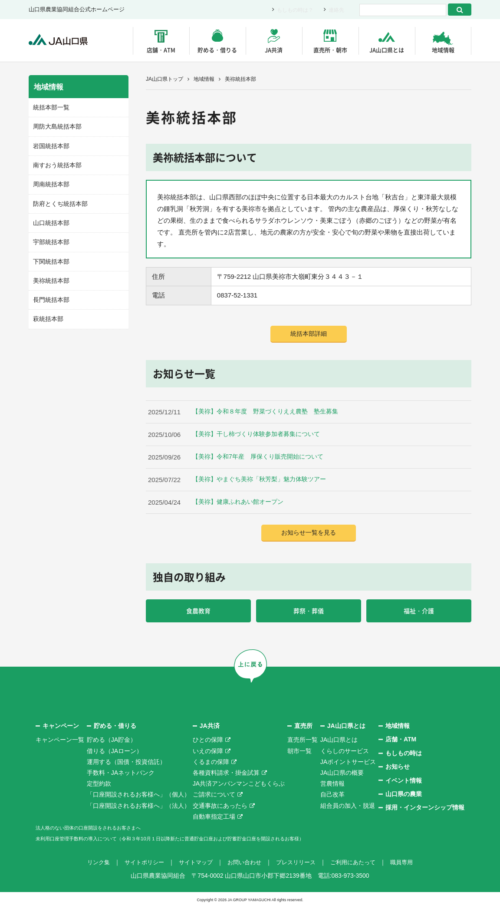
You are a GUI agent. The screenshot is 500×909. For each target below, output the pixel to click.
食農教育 (198, 612)
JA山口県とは (386, 50)
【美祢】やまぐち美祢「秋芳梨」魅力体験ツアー (264, 480)
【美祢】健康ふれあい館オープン (241, 502)
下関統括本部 (50, 257)
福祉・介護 (419, 612)
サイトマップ (192, 864)
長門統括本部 (50, 294)
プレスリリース (298, 864)
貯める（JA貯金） (111, 741)
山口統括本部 (50, 219)
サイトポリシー (138, 864)
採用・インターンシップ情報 (424, 809)
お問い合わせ (244, 864)
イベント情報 (403, 782)
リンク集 (90, 864)
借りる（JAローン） (114, 752)
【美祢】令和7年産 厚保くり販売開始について (262, 457)
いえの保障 (208, 752)
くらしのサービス (344, 752)
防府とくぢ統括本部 (58, 201)
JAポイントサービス (348, 763)
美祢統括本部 (50, 276)
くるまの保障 (211, 763)
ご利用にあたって (358, 864)
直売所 (303, 727)
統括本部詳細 (308, 334)
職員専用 (410, 864)
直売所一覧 (302, 741)
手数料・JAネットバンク (121, 774)
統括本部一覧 (50, 107)
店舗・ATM (161, 50)
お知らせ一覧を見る (309, 533)
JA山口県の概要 (342, 774)
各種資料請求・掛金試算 (226, 774)
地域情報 (443, 50)
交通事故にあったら (220, 807)
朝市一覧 (299, 752)
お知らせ (397, 768)
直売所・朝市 (330, 50)
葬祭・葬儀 (309, 612)
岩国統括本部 (50, 144)
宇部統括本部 (50, 238)
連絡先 (335, 10)
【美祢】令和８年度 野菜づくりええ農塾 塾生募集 (270, 412)
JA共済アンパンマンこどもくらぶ (239, 785)
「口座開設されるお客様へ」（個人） (138, 796)
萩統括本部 (47, 313)
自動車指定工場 (214, 818)
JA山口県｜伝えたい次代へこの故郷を (63, 40)
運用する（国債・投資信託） (126, 763)
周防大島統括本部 (55, 125)
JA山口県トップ (164, 79)
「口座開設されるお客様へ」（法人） (138, 807)
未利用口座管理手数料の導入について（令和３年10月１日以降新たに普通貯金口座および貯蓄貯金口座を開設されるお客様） (206, 839)
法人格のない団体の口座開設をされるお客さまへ (102, 829)
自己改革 (332, 796)
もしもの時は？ (292, 10)
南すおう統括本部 (55, 163)
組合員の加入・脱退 (347, 807)
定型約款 (99, 785)
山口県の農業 (403, 795)
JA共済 (274, 50)
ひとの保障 (208, 741)
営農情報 (332, 785)
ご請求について (214, 796)
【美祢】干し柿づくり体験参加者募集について (260, 435)
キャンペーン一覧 (60, 741)
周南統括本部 (50, 182)
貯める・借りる (217, 50)
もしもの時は (403, 754)
